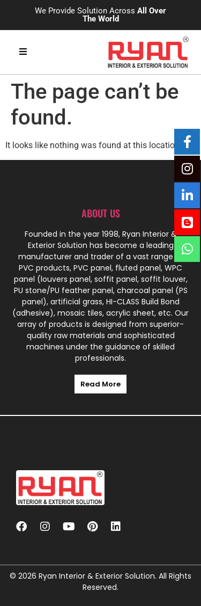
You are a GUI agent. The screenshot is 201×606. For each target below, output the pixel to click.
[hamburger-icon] (23, 52)
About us (100, 213)
